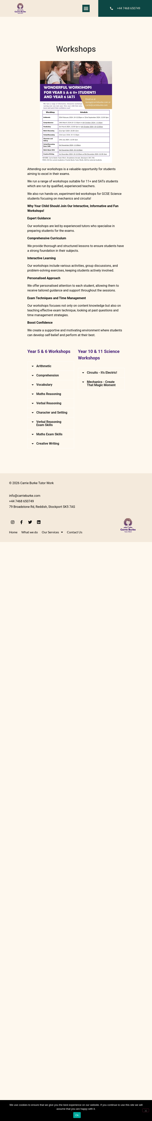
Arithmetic (43, 366)
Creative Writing (47, 1022)
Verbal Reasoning (48, 982)
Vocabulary (44, 963)
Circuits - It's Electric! (102, 372)
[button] (86, 8)
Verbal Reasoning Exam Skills (48, 1002)
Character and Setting (51, 991)
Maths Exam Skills (49, 1013)
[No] (145, 1110)
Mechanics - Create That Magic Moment (101, 971)
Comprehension (47, 954)
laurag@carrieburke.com (57, 876)
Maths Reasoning (48, 973)
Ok (77, 1115)
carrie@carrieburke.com (48, 883)
